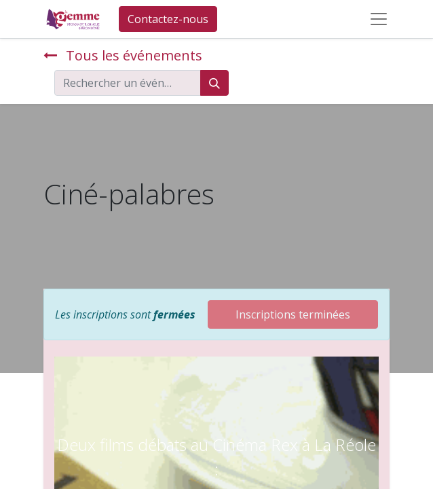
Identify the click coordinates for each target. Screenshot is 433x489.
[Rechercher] (214, 83)
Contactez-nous (168, 19)
